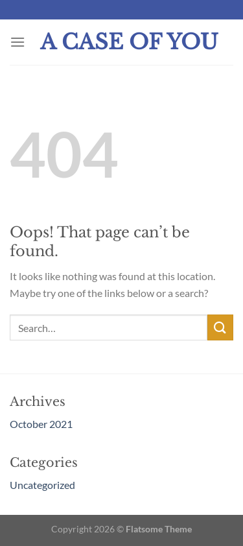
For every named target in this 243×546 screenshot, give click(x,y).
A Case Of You (129, 42)
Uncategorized (42, 485)
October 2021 (41, 424)
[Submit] (220, 327)
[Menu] (17, 42)
